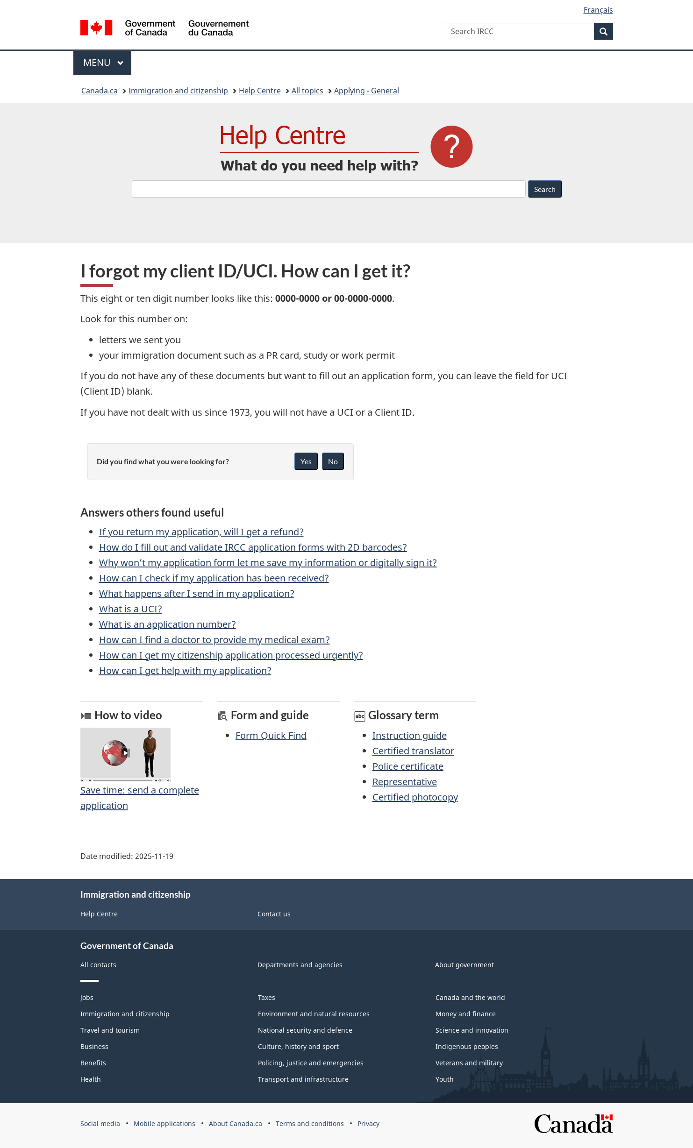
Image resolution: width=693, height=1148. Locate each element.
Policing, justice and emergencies (311, 1062)
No (333, 461)
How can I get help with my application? (185, 670)
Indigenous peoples (467, 1046)
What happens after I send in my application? (196, 593)
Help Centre (260, 90)
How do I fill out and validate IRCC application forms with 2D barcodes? (253, 547)
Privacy (368, 1123)
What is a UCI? (130, 608)
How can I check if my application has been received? (214, 578)
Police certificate (407, 766)
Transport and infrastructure (303, 1079)
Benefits (93, 1062)
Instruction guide (409, 735)
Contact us (274, 913)
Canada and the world (470, 997)
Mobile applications (164, 1123)
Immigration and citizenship (178, 90)
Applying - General (366, 90)
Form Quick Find (271, 735)
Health (90, 1079)
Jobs (86, 997)
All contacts (98, 964)
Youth (445, 1079)
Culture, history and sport (298, 1046)
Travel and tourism (110, 1030)
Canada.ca (99, 90)
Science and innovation (472, 1030)
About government (464, 964)
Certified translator (413, 750)
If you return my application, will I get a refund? (201, 531)
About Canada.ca (235, 1123)
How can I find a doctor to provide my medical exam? (214, 639)
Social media (100, 1123)
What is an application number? (167, 624)
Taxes (266, 997)
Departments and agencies (300, 964)
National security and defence (305, 1030)
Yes (306, 461)
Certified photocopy (415, 797)
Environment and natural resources (314, 1013)
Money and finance (466, 1013)
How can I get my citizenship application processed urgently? (231, 655)
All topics (307, 90)
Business (94, 1046)
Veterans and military (469, 1062)
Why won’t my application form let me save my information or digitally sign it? (268, 562)
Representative (404, 781)
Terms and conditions (310, 1123)
